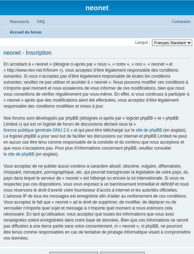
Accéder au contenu (25, 43)
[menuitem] (53, 88)
